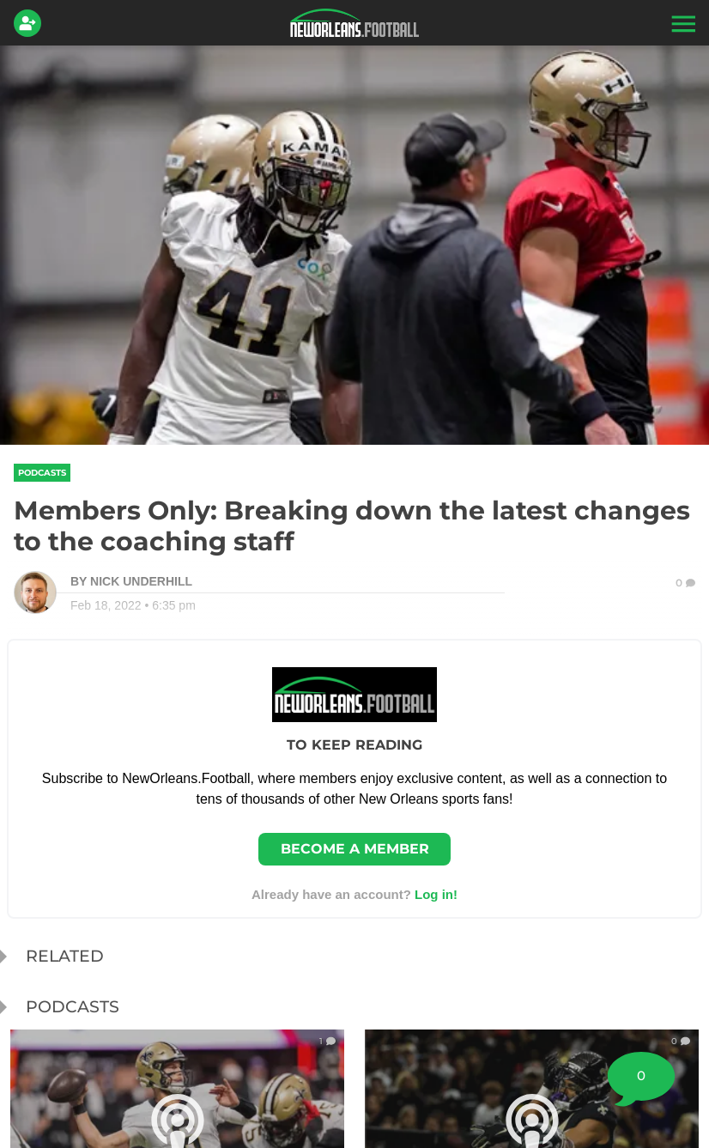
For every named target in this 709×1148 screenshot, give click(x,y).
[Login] (31, 23)
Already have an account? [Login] (354, 894)
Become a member (355, 849)
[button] (681, 23)
